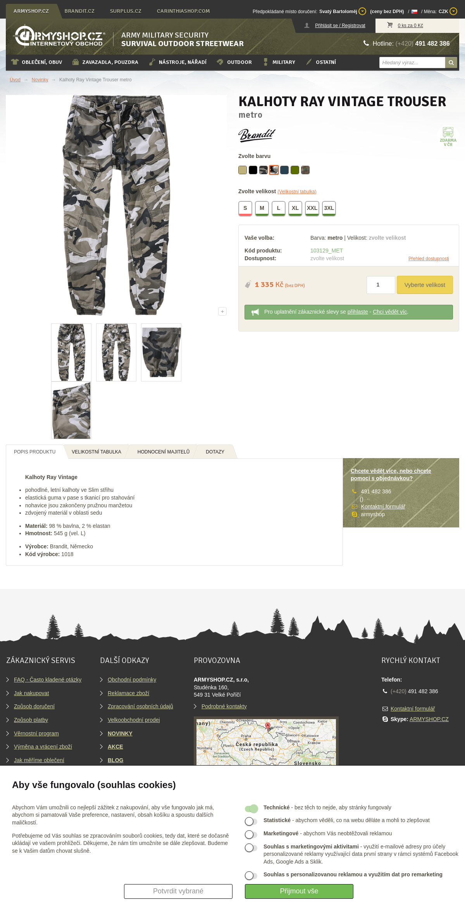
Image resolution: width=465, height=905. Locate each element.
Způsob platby (31, 720)
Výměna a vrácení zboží (43, 747)
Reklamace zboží (128, 693)
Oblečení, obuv (36, 62)
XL (295, 209)
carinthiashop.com (183, 11)
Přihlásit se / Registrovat (340, 25)
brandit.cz (79, 11)
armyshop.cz (31, 11)
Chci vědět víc (390, 312)
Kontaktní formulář (383, 506)
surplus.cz (125, 11)
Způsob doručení (34, 706)
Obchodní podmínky (132, 680)
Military (278, 62)
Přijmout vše (299, 891)
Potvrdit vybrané (178, 891)
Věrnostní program (36, 733)
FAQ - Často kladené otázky (47, 680)
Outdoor (234, 62)
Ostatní (320, 62)
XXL (312, 209)
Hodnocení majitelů (164, 452)
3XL (329, 209)
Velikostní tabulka (96, 452)
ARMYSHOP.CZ (429, 719)
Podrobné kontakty (224, 706)
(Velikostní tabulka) (296, 191)
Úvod (15, 79)
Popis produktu (34, 452)
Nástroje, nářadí (177, 62)
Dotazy (215, 452)
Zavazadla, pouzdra (104, 62)
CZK (448, 11)
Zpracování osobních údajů (140, 706)
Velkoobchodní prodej (134, 720)
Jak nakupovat (31, 693)
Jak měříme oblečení (39, 760)
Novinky (40, 79)
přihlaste (358, 312)
